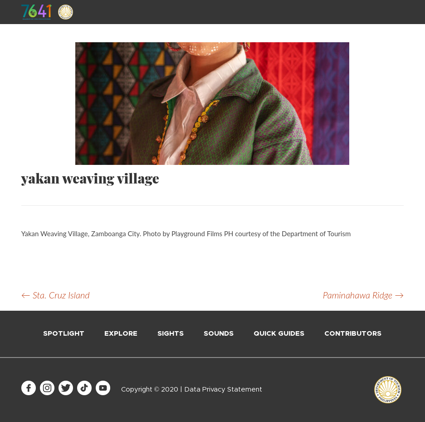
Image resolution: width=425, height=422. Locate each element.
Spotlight (63, 333)
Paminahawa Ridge (363, 294)
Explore (120, 333)
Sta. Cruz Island (55, 294)
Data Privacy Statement (223, 389)
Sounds (219, 333)
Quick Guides (279, 333)
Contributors (352, 333)
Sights (170, 333)
